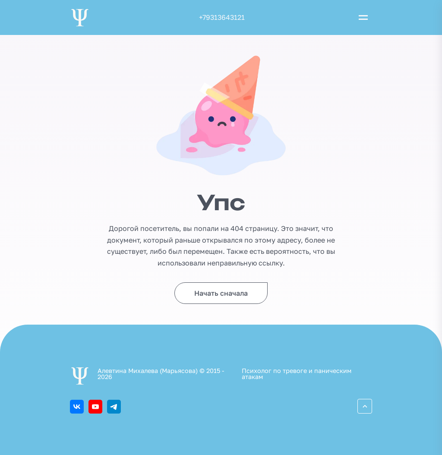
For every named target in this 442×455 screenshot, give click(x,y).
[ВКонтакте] (77, 407)
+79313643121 (222, 17)
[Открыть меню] (363, 18)
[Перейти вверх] (364, 406)
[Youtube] (95, 407)
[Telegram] (114, 407)
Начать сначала (221, 293)
